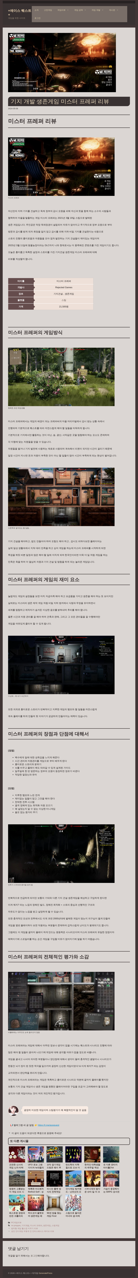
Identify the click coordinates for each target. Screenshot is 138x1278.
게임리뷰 (64, 10)
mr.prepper (15, 1225)
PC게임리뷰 (16, 1222)
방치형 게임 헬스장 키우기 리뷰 (24, 1228)
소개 (36, 10)
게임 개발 (99, 10)
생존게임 (47, 1225)
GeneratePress (45, 1273)
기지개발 (25, 1225)
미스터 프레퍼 (36, 1225)
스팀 (64, 300)
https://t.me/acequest (48, 1125)
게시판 (115, 10)
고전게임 (48, 10)
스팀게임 (55, 1225)
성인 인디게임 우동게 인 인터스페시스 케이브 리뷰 (32, 1231)
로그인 (37, 18)
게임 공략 (81, 10)
